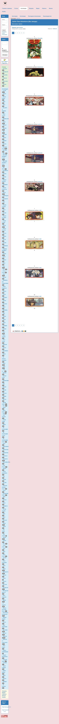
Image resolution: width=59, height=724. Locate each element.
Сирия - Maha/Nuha (5, 656)
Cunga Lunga (4, 222)
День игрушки (4, 597)
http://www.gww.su (6, 707)
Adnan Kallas (4, 98)
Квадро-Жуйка (4, 619)
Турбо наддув (4, 667)
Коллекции (5, 89)
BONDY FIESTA (4, 181)
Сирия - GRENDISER (5, 652)
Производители (47, 16)
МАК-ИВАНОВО (5, 627)
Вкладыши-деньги (5, 592)
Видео (4, 692)
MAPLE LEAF (4, 377)
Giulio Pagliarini (4, 288)
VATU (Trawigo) (4, 562)
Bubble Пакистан (4, 189)
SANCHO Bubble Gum (4, 487)
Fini (5, 269)
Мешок (4, 695)
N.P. (5, 405)
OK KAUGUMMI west (5, 440)
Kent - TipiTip (4, 337)
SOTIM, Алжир (4, 511)
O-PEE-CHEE (4, 421)
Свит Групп (4, 647)
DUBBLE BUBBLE (4, 250)
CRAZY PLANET (4, 217)
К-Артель (4, 605)
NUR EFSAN (4, 416)
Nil (5, 413)
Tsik (5, 543)
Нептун (18, 18)
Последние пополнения (34, 16)
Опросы (4, 694)
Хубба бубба (4, 672)
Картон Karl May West (4, 609)
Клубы (4, 697)
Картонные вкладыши (5, 614)
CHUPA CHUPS (4, 206)
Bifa (5, 153)
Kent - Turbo (4, 341)
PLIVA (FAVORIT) (5, 473)
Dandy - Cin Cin (4, 230)
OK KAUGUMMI (5, 429)
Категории (14, 16)
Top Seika (3, 531)
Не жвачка (4, 686)
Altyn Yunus (4, 115)
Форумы (4, 691)
